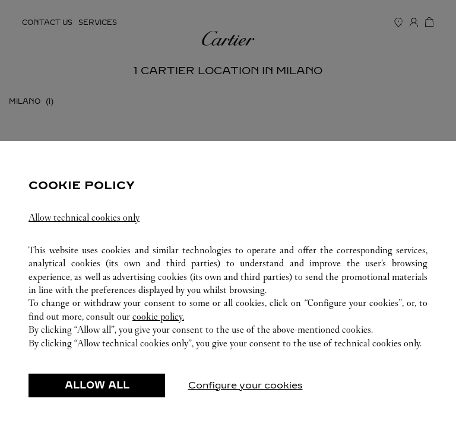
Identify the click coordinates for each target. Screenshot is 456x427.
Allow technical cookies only (84, 217)
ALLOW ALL (97, 385)
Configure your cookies (245, 385)
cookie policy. (158, 316)
